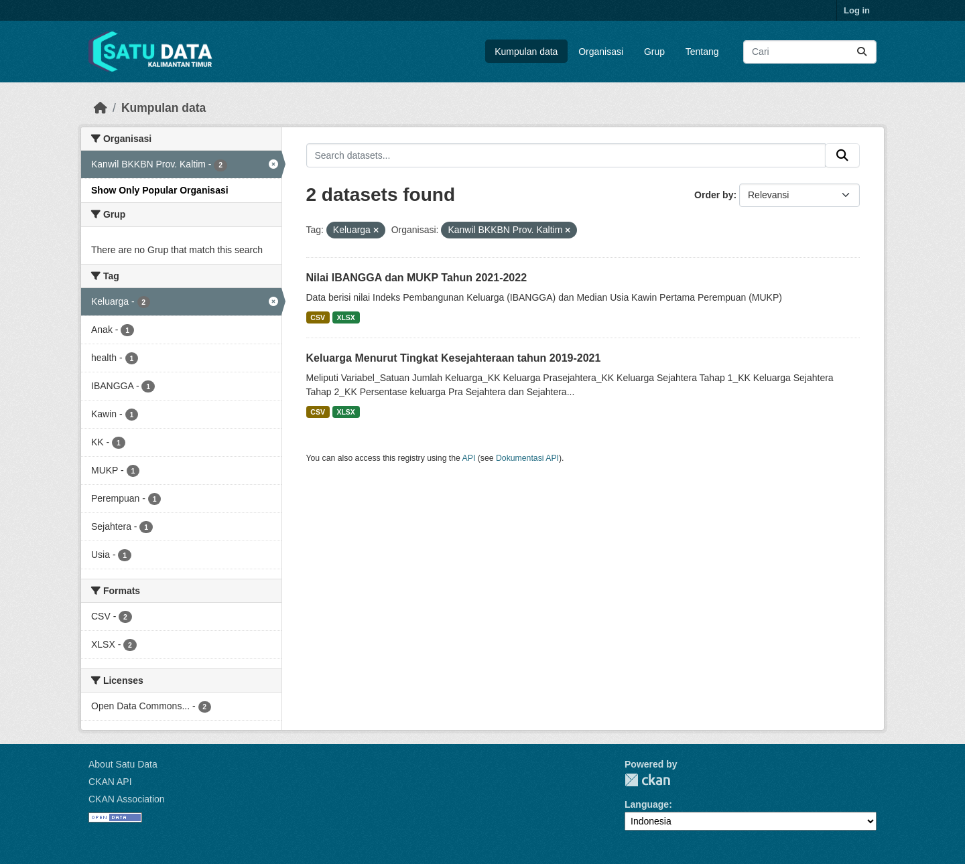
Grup (654, 51)
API (469, 458)
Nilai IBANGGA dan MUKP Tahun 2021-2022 (416, 277)
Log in (857, 10)
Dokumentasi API (527, 458)
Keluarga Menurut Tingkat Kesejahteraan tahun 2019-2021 (453, 358)
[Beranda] (100, 108)
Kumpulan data (526, 51)
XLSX (345, 317)
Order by (713, 195)
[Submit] (861, 52)
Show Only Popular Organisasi (160, 190)
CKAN (647, 780)
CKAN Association (126, 799)
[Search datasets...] (810, 52)
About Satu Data (122, 764)
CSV (317, 317)
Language (647, 804)
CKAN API (110, 781)
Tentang (702, 51)
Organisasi (600, 51)
